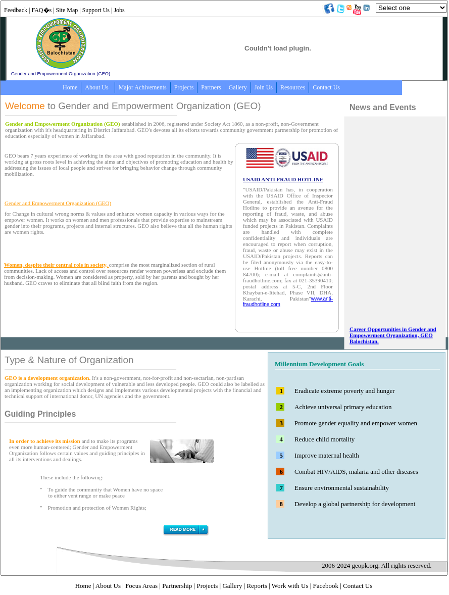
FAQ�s (41, 10)
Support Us (96, 10)
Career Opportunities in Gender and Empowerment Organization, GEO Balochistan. (393, 343)
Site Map (67, 10)
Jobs (119, 10)
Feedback (15, 10)
